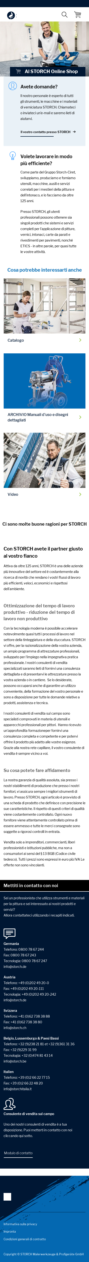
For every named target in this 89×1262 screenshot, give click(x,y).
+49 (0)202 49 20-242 (39, 994)
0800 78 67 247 (34, 961)
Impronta (10, 1231)
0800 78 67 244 (31, 949)
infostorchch (15, 1028)
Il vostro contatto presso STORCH (46, 132)
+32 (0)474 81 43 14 (37, 1055)
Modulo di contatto (18, 1153)
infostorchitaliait (18, 1089)
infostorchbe (15, 1061)
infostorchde (15, 967)
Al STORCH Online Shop (47, 72)
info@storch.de (15, 1000)
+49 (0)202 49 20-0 (33, 983)
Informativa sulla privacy (20, 1224)
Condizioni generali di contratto (25, 1239)
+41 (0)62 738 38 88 (34, 1016)
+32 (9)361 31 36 (61, 1044)
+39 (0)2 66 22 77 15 (34, 1077)
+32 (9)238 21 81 (31, 1044)
